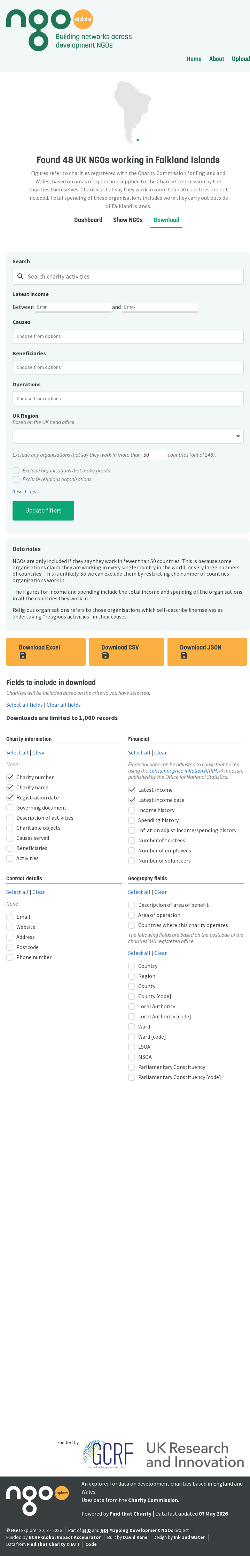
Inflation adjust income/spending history (182, 830)
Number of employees (159, 850)
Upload (241, 59)
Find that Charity (130, 1513)
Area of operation (154, 915)
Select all (17, 752)
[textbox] (44, 336)
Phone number (29, 957)
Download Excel (40, 651)
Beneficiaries (26, 848)
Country (142, 966)
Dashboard (88, 220)
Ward (139, 1026)
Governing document (36, 807)
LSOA (139, 1046)
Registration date (32, 797)
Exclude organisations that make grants (61, 470)
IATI (75, 1544)
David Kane (135, 1537)
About (216, 59)
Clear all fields (64, 704)
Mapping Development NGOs (141, 1530)
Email (18, 916)
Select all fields (24, 704)
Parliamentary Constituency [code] (174, 1077)
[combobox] (128, 336)
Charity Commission (153, 1500)
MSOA (140, 1057)
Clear (38, 752)
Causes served (27, 838)
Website (21, 927)
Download (166, 220)
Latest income (150, 790)
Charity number (30, 777)
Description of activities (39, 817)
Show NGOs (128, 220)
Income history (151, 810)
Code (91, 1544)
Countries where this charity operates (178, 925)
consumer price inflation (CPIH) (184, 770)
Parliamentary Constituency (166, 1067)
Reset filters (24, 492)
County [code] (149, 996)
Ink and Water (189, 1537)
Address (20, 937)
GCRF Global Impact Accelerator (65, 1537)
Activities (22, 858)
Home (194, 59)
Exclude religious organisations (52, 479)
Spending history (153, 820)
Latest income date (156, 800)
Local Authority (151, 1006)
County (141, 986)
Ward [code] (147, 1036)
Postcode (22, 947)
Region (141, 976)
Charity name (27, 787)
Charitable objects (33, 828)
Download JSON (201, 651)
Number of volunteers (159, 860)
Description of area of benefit (168, 905)
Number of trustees (156, 840)
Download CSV (122, 651)
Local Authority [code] (159, 1016)
